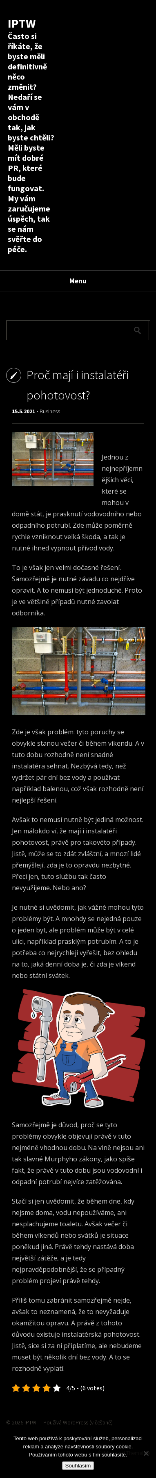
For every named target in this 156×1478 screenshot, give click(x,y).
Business (50, 411)
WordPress (75, 1422)
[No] (146, 1453)
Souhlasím (78, 1466)
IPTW (22, 23)
